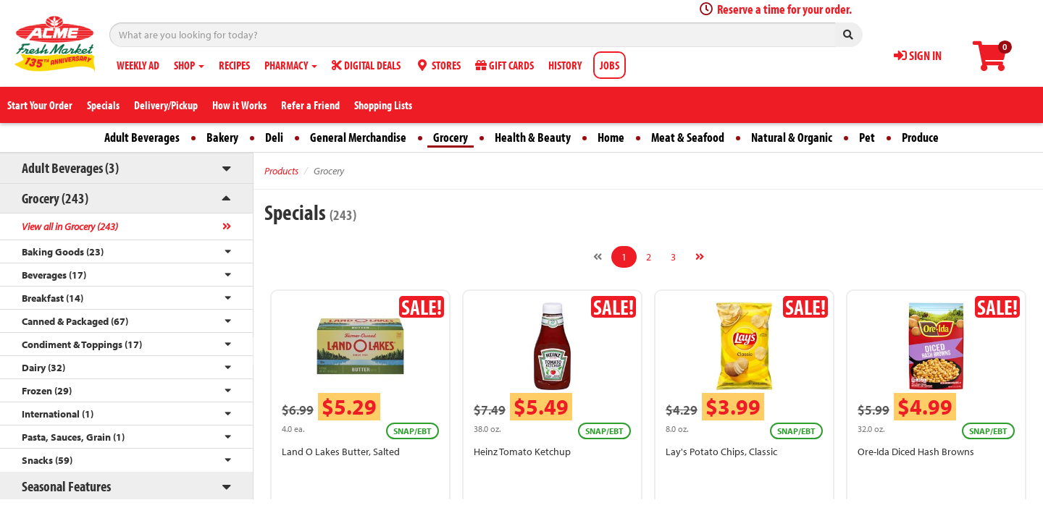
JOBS (609, 65)
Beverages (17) (54, 274)
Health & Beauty (533, 137)
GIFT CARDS (504, 65)
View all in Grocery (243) (70, 226)
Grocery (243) (55, 198)
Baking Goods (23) (63, 251)
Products (281, 170)
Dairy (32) (43, 367)
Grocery (450, 137)
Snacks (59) (47, 460)
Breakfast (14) (52, 298)
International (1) (57, 413)
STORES (438, 65)
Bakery (222, 137)
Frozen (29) (47, 390)
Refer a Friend (310, 105)
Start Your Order (39, 105)
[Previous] (597, 257)
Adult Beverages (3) (70, 167)
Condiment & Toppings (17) (82, 344)
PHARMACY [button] (290, 65)
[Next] (699, 257)
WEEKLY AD (138, 65)
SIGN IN (918, 55)
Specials (103, 105)
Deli (274, 137)
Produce (920, 137)
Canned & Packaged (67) (75, 321)
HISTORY (565, 65)
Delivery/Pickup (166, 105)
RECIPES (234, 65)
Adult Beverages (142, 137)
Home (611, 137)
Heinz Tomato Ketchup (522, 451)
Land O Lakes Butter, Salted (341, 451)
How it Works (239, 105)
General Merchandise (358, 137)
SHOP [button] (189, 65)
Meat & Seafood (687, 137)
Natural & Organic (791, 137)
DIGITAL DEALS (366, 65)
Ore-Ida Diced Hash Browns (916, 451)
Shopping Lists (383, 105)
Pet (867, 137)
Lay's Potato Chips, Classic (721, 451)
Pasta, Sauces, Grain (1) (73, 437)
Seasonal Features (66, 486)
